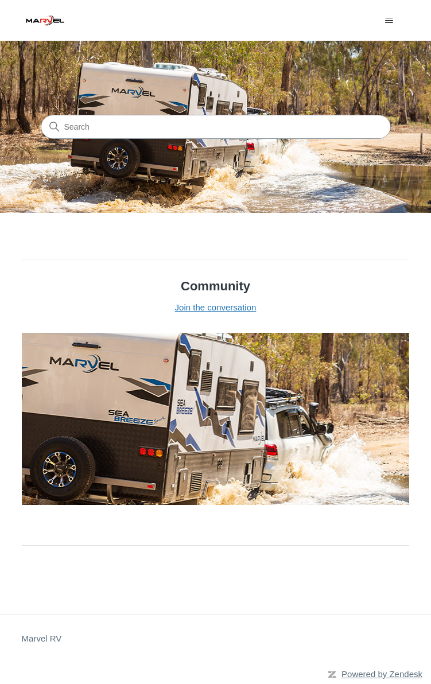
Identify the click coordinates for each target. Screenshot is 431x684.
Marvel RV (42, 638)
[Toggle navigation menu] (388, 20)
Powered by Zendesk (381, 674)
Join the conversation (216, 307)
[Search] (215, 126)
